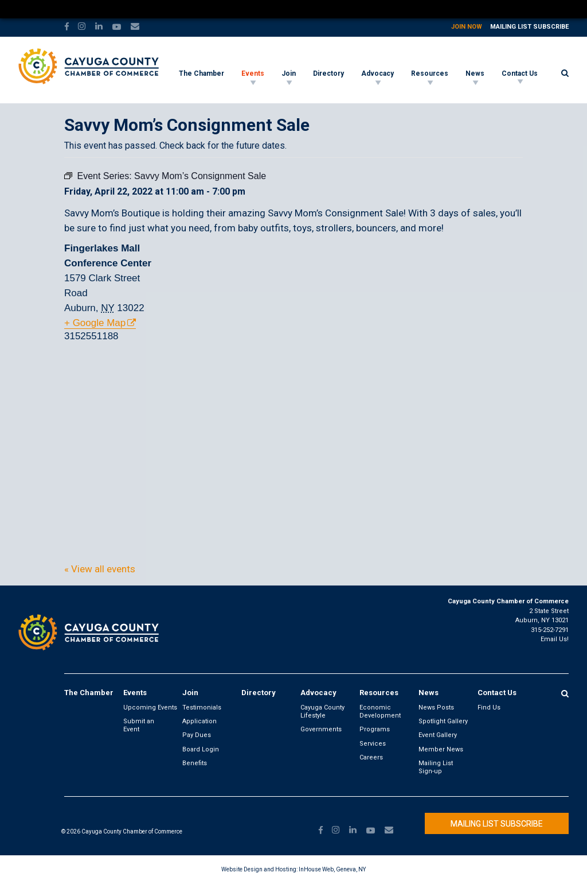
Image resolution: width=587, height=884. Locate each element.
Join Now (466, 26)
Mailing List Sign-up (435, 767)
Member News (440, 749)
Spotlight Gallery (443, 721)
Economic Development (380, 711)
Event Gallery (437, 735)
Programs (374, 729)
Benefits (194, 763)
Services (372, 743)
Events (252, 73)
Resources (429, 73)
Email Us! (555, 639)
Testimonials (201, 707)
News (474, 73)
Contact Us (520, 73)
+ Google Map (95, 322)
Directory (328, 73)
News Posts (436, 707)
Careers (371, 757)
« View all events (99, 569)
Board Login (200, 749)
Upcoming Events (150, 707)
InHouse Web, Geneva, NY (332, 869)
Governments (321, 729)
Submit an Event (138, 725)
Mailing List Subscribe (529, 26)
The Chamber (201, 73)
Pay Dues (196, 735)
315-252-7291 (550, 630)
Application (199, 721)
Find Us (489, 707)
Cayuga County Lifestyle (322, 711)
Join (288, 73)
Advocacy (377, 73)
